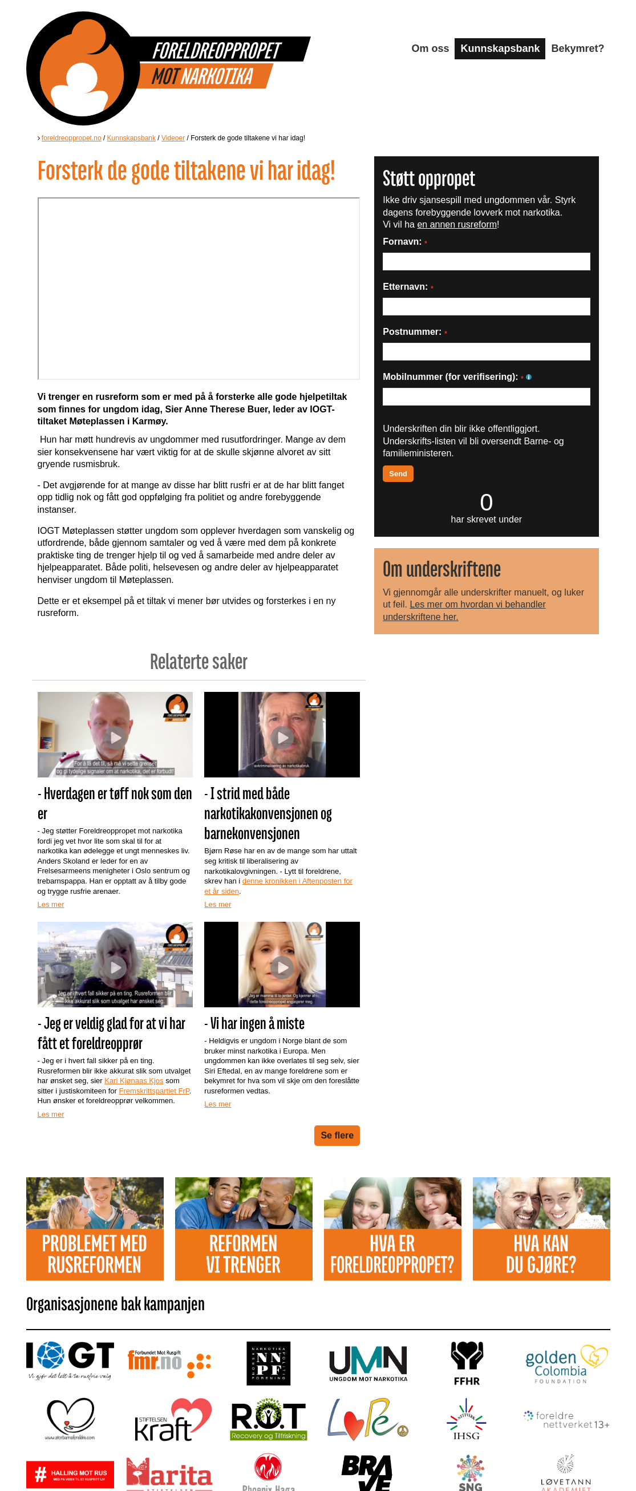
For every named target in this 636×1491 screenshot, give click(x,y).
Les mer (51, 904)
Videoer (173, 138)
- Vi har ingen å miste (254, 1023)
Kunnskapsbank (500, 48)
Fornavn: (405, 241)
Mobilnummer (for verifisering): (457, 377)
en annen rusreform (457, 224)
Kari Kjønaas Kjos (133, 1080)
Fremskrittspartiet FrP (154, 1091)
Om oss (430, 48)
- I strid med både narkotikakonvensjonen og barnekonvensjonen (268, 813)
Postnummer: (415, 332)
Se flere (337, 1135)
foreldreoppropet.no (72, 138)
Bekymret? (577, 48)
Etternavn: (408, 286)
